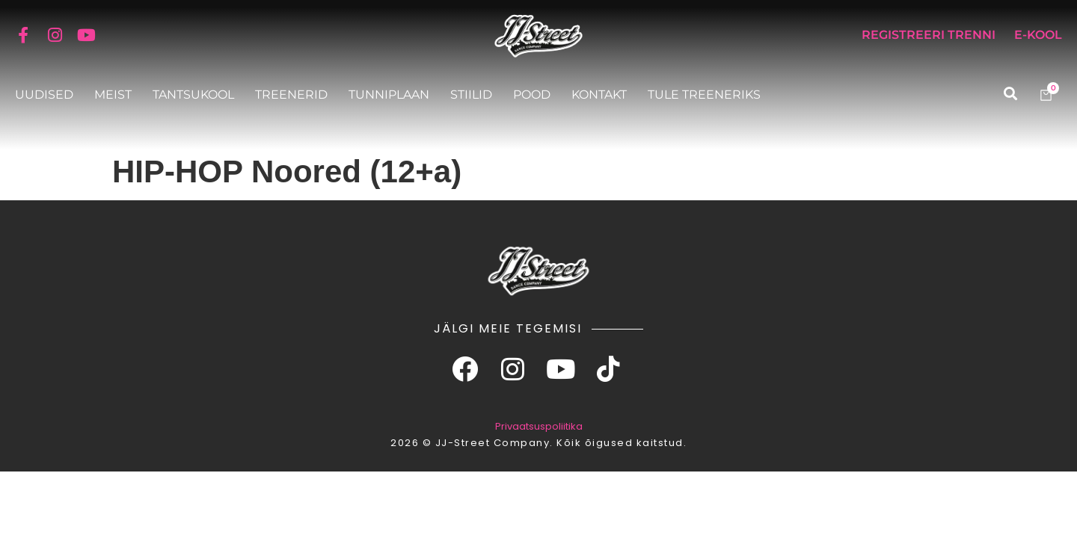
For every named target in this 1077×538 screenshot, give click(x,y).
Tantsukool (193, 94)
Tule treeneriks (704, 94)
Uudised (44, 94)
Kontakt (599, 94)
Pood (531, 94)
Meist (113, 94)
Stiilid (471, 94)
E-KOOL (1038, 35)
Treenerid (291, 94)
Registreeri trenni (928, 35)
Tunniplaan (389, 94)
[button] (1010, 93)
